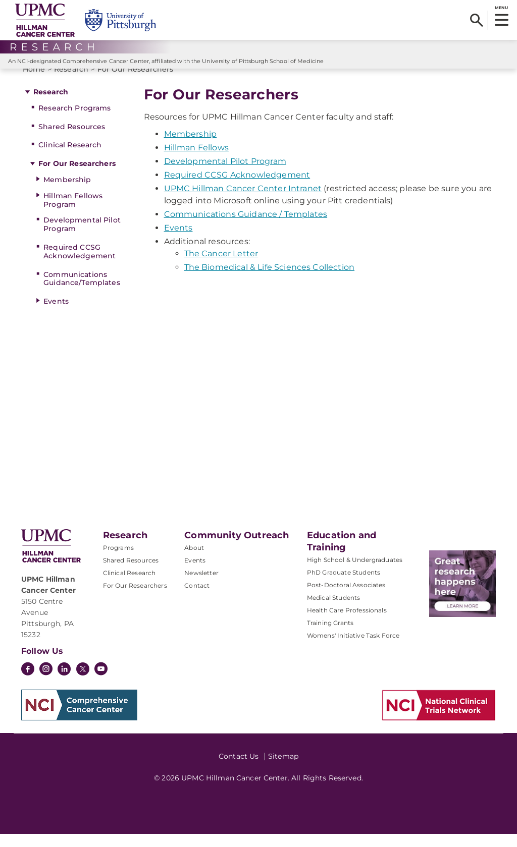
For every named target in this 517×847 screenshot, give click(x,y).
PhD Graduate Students (343, 585)
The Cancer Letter (221, 266)
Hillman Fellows (196, 160)
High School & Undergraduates (354, 573)
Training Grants (330, 636)
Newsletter (201, 586)
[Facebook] (27, 683)
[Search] (476, 20)
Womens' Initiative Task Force (353, 648)
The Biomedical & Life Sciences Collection (269, 280)
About (194, 560)
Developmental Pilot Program (82, 237)
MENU (501, 7)
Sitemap (283, 769)
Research (50, 104)
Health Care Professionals (347, 623)
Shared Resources (71, 139)
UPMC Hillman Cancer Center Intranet (243, 201)
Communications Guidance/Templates (81, 292)
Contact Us (238, 769)
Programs (118, 560)
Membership (67, 192)
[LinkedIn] (64, 683)
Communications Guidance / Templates (246, 227)
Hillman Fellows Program (72, 213)
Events (56, 314)
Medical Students (333, 610)
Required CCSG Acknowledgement (79, 264)
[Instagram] (46, 683)
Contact (197, 598)
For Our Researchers (77, 176)
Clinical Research (69, 157)
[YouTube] (101, 683)
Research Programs (74, 121)
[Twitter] (82, 682)
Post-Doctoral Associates (346, 598)
